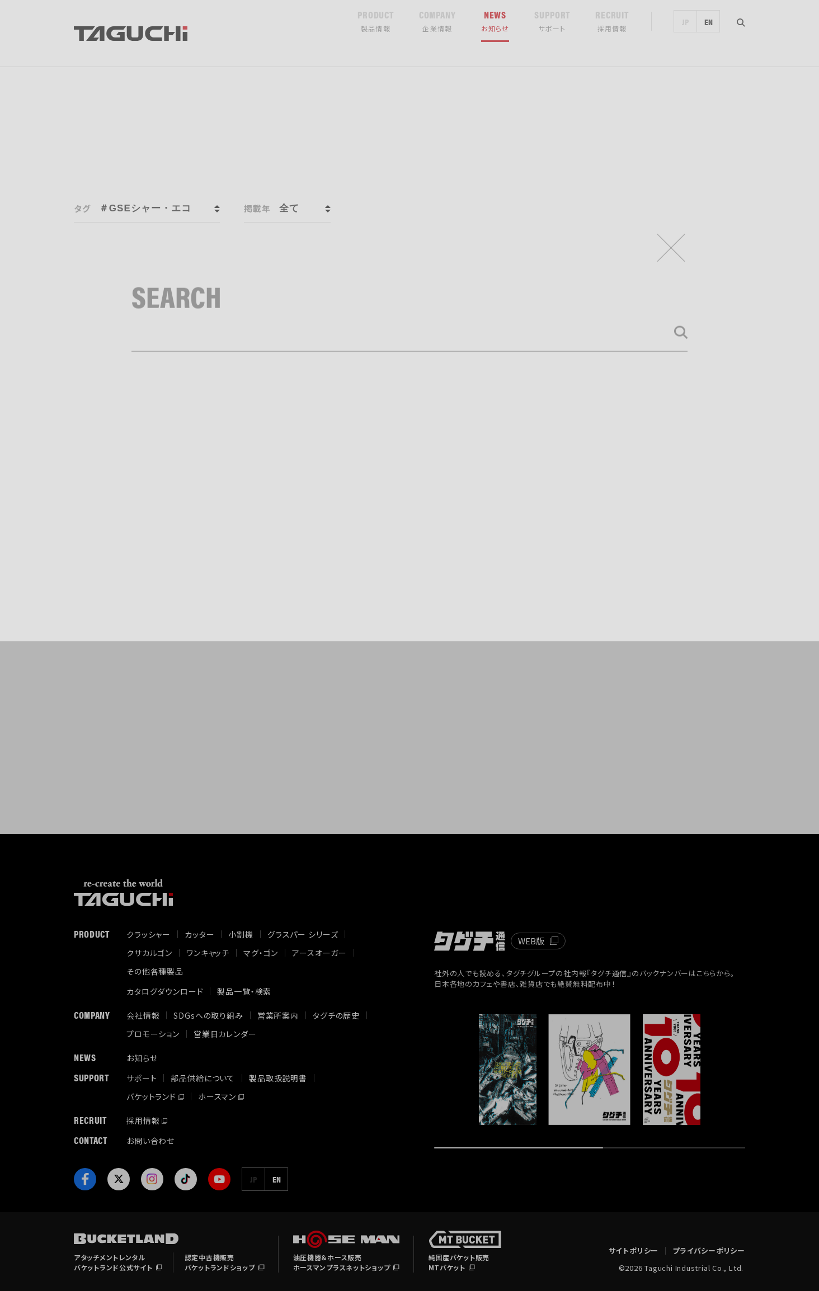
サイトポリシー (633, 1251)
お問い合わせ (150, 1141)
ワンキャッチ (207, 953)
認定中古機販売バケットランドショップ (220, 1262)
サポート (141, 1078)
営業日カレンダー (225, 1034)
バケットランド (151, 1096)
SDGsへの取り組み (208, 1015)
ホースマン (217, 1096)
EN (708, 34)
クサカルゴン (149, 953)
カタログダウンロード (164, 991)
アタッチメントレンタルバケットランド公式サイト (113, 1262)
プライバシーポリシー (708, 1251)
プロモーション (153, 1034)
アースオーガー (319, 953)
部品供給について (203, 1078)
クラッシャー (148, 934)
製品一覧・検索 (244, 991)
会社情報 (142, 1015)
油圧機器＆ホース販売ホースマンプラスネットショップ (341, 1262)
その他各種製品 (154, 971)
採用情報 (142, 1120)
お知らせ (141, 1058)
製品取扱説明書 (278, 1078)
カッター (199, 934)
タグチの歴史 (336, 1015)
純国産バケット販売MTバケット (459, 1262)
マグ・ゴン (260, 953)
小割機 (240, 934)
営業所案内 (278, 1015)
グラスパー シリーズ (302, 934)
